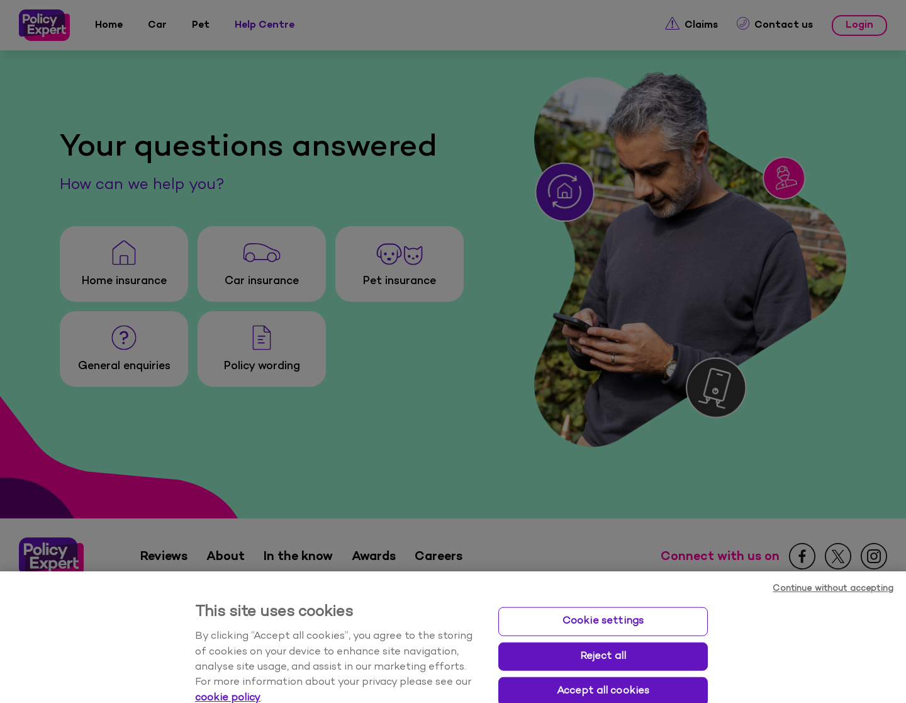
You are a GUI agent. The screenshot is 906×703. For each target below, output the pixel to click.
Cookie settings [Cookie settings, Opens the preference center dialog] (603, 639)
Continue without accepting (833, 607)
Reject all (603, 674)
